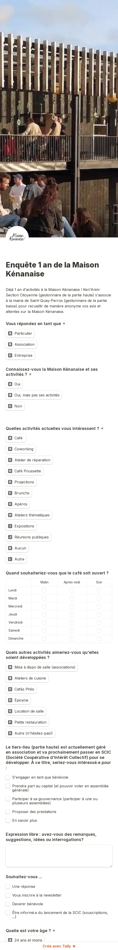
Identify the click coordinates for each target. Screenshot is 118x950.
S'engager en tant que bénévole (40, 777)
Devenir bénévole (27, 904)
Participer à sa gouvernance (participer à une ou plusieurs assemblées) (55, 801)
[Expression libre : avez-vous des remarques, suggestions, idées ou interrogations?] (59, 856)
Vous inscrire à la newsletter (37, 895)
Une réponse (23, 886)
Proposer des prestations (34, 812)
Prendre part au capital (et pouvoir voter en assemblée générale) (61, 788)
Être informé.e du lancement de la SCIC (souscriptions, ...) (60, 915)
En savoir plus (24, 820)
